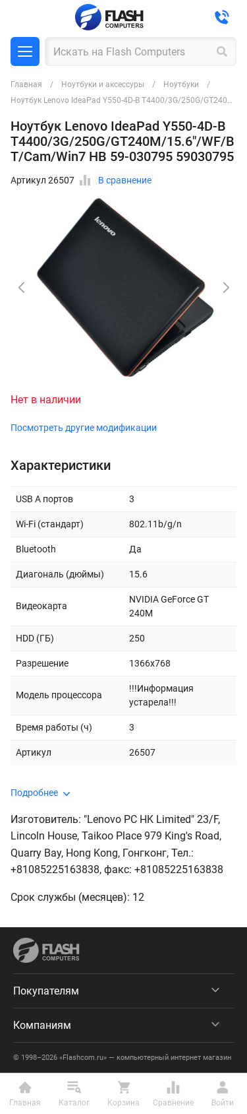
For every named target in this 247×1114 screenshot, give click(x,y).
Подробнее (34, 792)
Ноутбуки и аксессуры (102, 84)
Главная (26, 84)
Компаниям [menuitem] (42, 1025)
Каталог (25, 51)
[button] (225, 287)
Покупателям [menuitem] (46, 991)
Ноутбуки (181, 84)
